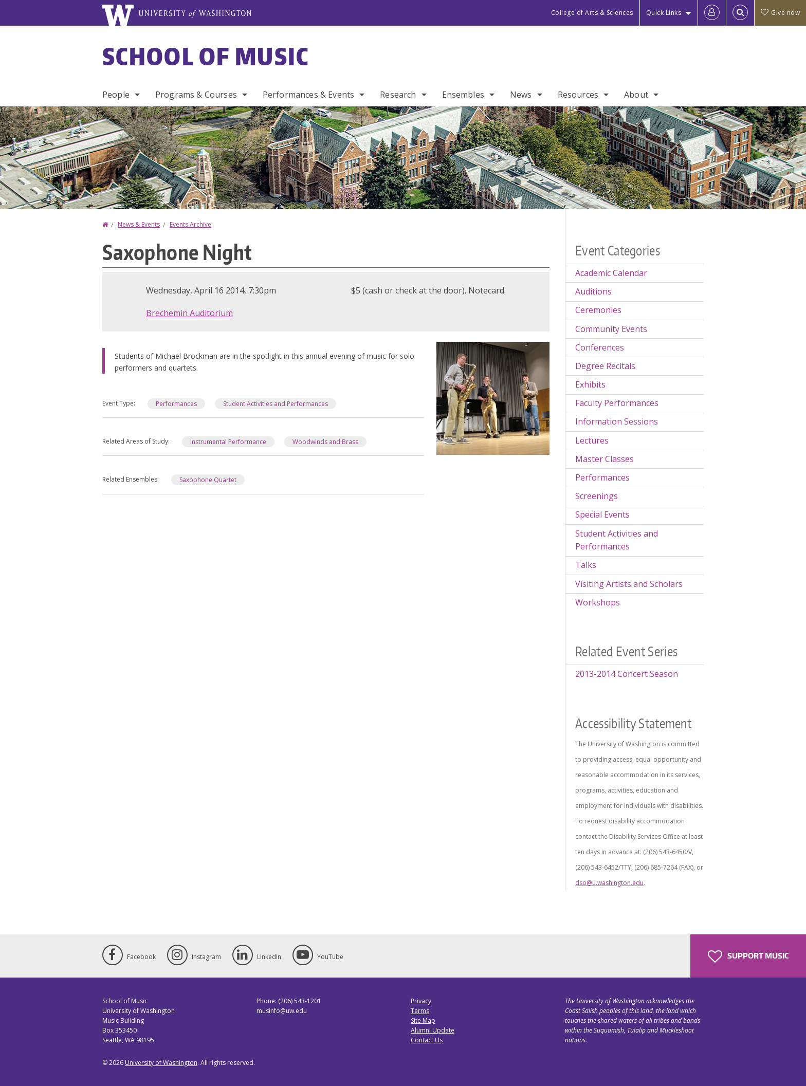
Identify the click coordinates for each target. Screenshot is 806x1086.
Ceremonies (598, 310)
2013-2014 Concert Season (626, 673)
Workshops (597, 602)
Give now (780, 12)
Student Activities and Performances (275, 403)
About (636, 94)
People (116, 94)
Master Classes (604, 459)
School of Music (205, 56)
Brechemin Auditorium (189, 313)
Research (398, 94)
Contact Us (427, 1040)
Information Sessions (616, 421)
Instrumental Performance (228, 441)
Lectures (592, 440)
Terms (420, 1010)
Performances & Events (308, 94)
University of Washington (161, 1062)
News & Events (139, 224)
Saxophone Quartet (207, 479)
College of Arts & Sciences (592, 12)
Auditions (593, 291)
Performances (176, 403)
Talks (585, 564)
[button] (492, 397)
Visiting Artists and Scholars (629, 584)
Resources (578, 94)
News (521, 94)
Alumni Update (432, 1030)
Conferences (599, 347)
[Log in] (712, 13)
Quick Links (664, 12)
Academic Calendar (611, 273)
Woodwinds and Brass (325, 441)
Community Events (611, 329)
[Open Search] (740, 13)
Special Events (602, 514)
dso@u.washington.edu (609, 882)
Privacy (421, 1001)
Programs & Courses (196, 94)
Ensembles (463, 94)
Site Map (423, 1020)
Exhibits (590, 384)
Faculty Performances (616, 403)
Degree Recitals (605, 366)
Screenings (596, 496)
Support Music (748, 956)
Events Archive (190, 224)
